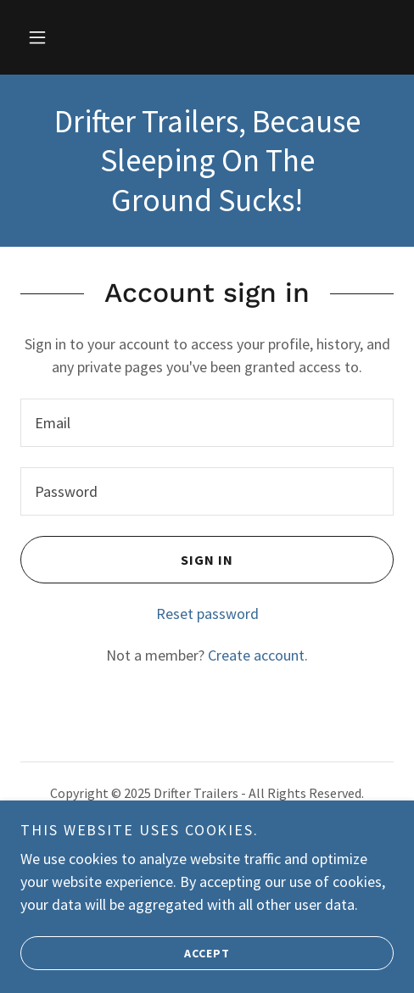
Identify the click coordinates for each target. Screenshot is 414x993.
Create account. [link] (258, 655)
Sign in (126, 559)
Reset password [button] (207, 613)
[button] (37, 37)
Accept (125, 964)
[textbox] (207, 423)
